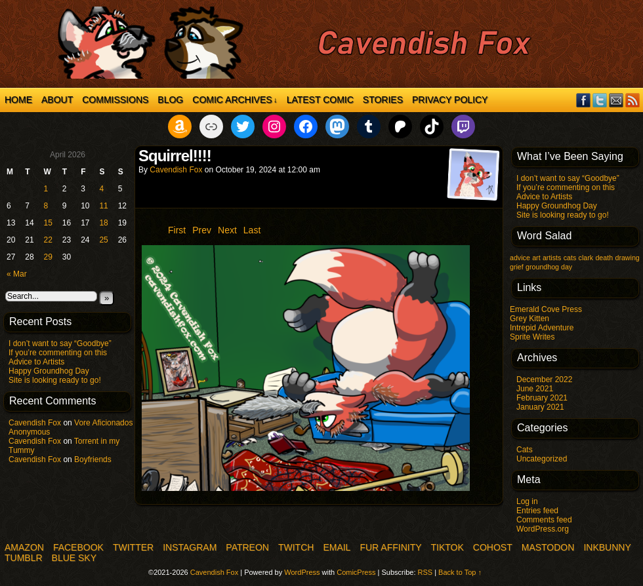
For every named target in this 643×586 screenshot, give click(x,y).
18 (103, 222)
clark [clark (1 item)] (586, 258)
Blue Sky (74, 558)
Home (18, 99)
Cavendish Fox (35, 422)
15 (48, 222)
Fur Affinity (390, 547)
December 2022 (544, 379)
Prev (201, 230)
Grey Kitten (529, 318)
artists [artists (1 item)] (552, 258)
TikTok (447, 547)
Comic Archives (234, 100)
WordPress (302, 572)
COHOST (492, 547)
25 (103, 239)
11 (103, 205)
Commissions (115, 99)
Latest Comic (320, 99)
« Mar (17, 274)
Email (616, 100)
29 (48, 257)
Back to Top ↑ (460, 572)
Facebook (583, 100)
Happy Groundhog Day (49, 371)
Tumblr (24, 558)
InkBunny (607, 547)
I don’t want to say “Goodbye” (60, 343)
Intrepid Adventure (541, 327)
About (57, 99)
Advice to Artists (36, 361)
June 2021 (534, 388)
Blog (170, 99)
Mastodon (548, 547)
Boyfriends (93, 459)
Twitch (296, 547)
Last (251, 230)
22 (48, 239)
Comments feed (544, 519)
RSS (633, 100)
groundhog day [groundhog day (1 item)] (549, 267)
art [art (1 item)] (536, 258)
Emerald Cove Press (546, 309)
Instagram (190, 547)
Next (227, 230)
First (177, 230)
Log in (527, 501)
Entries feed (537, 510)
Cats (524, 449)
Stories (383, 99)
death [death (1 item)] (604, 258)
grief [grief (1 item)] (517, 267)
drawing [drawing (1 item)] (627, 258)
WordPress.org (542, 529)
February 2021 (542, 397)
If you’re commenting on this (58, 352)
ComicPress (356, 572)
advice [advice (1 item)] (520, 258)
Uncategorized (541, 458)
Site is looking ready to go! (55, 380)
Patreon (247, 547)
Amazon (24, 547)
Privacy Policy (449, 99)
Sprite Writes (532, 337)
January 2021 (540, 407)
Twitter (600, 100)
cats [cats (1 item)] (570, 258)
